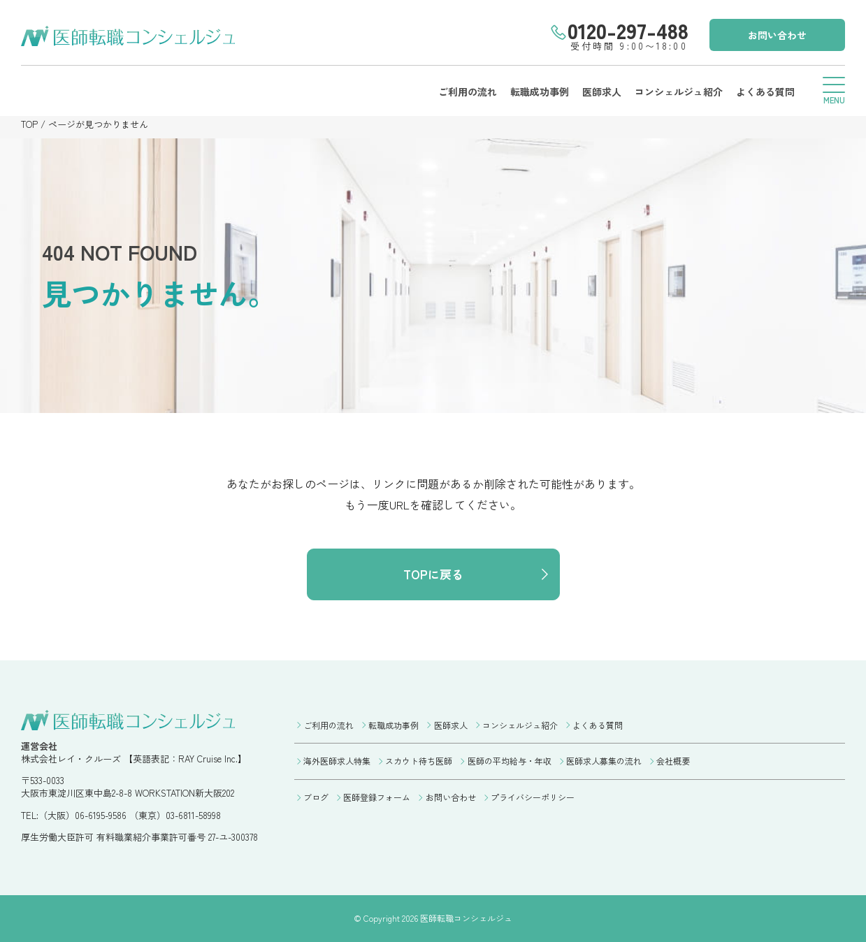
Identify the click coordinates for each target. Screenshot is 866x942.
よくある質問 (765, 92)
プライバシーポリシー (533, 797)
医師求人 (601, 92)
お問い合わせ (777, 35)
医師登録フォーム (376, 797)
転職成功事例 (539, 92)
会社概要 (673, 761)
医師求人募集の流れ (604, 761)
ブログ (316, 797)
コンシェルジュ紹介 (679, 92)
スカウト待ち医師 (418, 761)
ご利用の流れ (467, 92)
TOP (29, 124)
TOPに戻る (433, 574)
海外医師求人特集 (336, 761)
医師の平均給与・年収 (509, 761)
